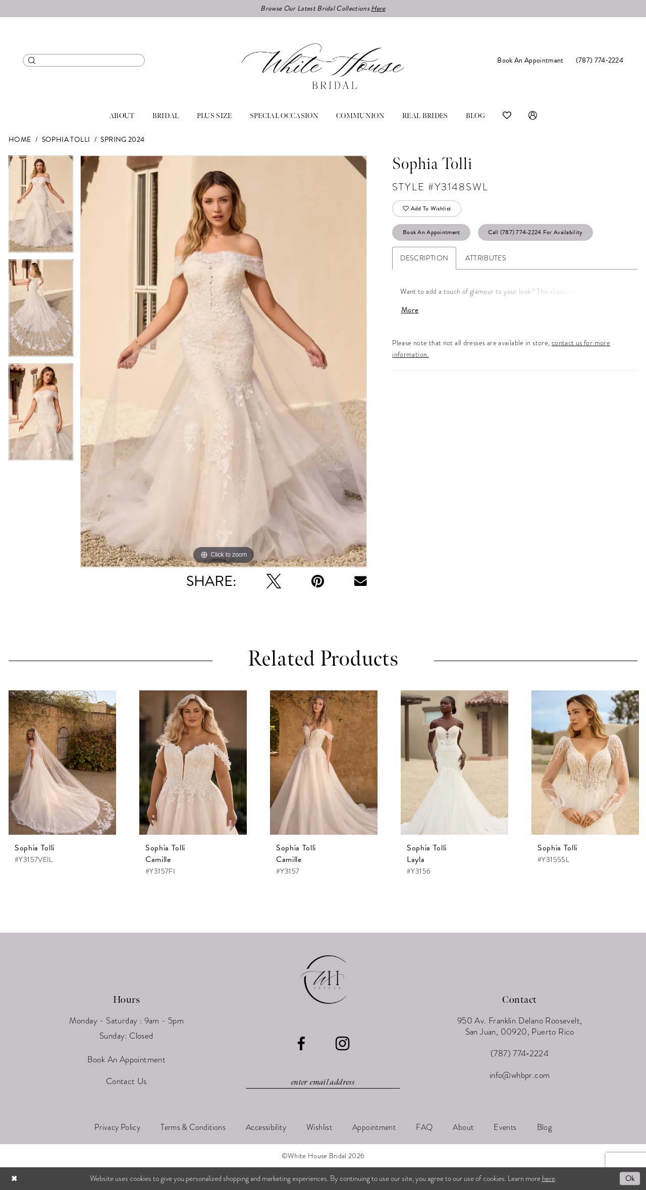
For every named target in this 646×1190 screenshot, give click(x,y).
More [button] (410, 311)
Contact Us (126, 1081)
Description (424, 259)
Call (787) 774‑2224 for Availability (536, 233)
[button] (533, 116)
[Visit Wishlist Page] (507, 116)
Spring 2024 (122, 140)
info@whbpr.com (520, 1075)
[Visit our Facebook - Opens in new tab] (301, 1044)
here (548, 1178)
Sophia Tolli (66, 140)
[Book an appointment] (530, 60)
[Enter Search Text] (84, 60)
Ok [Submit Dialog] (630, 1178)
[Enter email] (323, 1082)
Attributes (485, 259)
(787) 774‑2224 (520, 1054)
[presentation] (62, 763)
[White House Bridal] (323, 66)
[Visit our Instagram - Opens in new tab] (342, 1044)
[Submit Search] (32, 60)
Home (20, 140)
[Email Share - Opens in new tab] (360, 581)
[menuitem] (84, 60)
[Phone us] (599, 60)
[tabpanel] (41, 208)
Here (378, 8)
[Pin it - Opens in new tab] (317, 581)
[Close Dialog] (14, 1178)
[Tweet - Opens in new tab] (273, 581)
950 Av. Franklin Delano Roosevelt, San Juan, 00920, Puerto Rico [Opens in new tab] (519, 1027)
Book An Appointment (432, 233)
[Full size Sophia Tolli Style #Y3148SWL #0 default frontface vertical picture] (223, 362)
